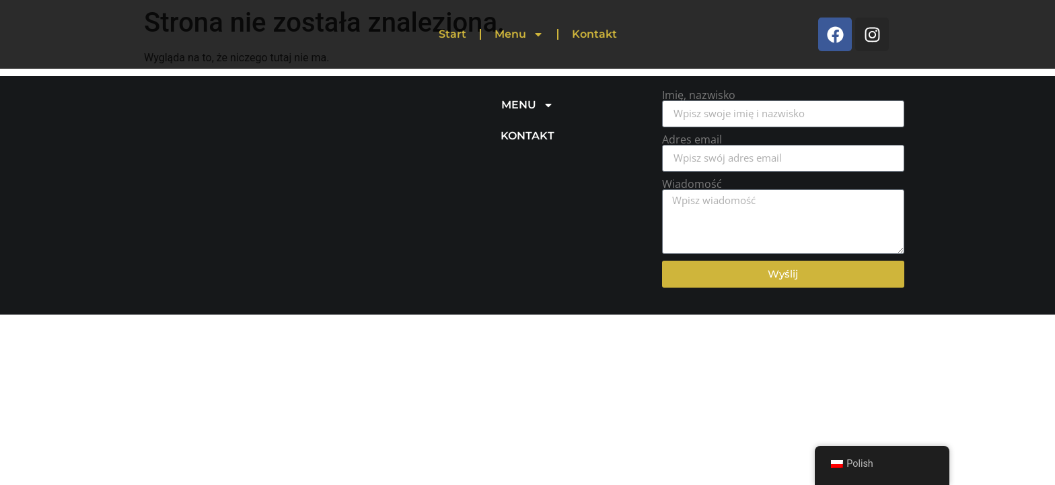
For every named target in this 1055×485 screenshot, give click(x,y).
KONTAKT (527, 135)
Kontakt (594, 34)
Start (452, 34)
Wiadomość (692, 184)
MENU (527, 105)
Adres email (692, 139)
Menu (519, 34)
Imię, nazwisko (698, 95)
